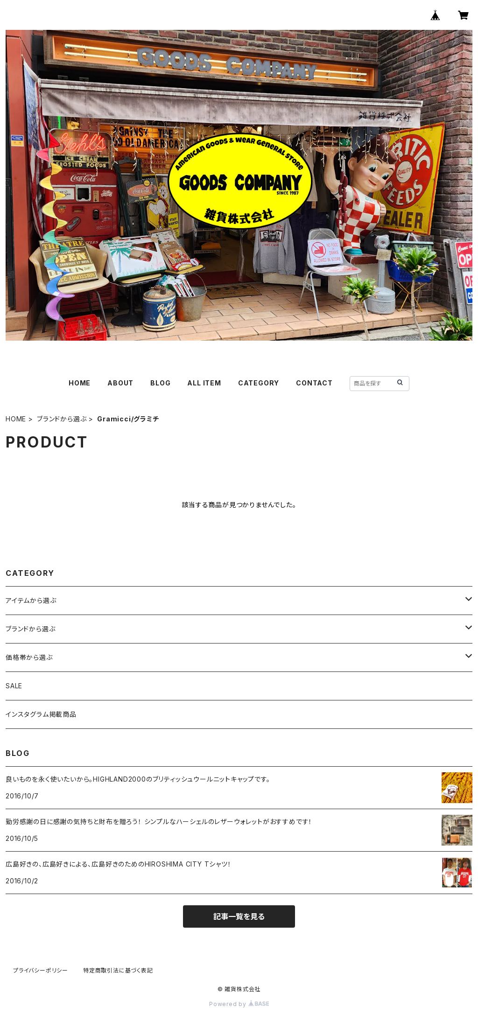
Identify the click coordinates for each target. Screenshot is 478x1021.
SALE (14, 686)
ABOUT (120, 383)
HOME (80, 383)
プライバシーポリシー (40, 970)
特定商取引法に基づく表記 (118, 970)
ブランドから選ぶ (61, 419)
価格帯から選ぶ (29, 657)
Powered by (239, 1003)
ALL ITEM (204, 383)
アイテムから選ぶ (31, 600)
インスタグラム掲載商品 (41, 714)
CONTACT (314, 383)
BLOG (160, 383)
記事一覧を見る (239, 916)
